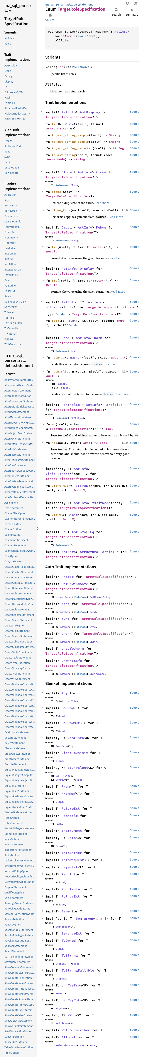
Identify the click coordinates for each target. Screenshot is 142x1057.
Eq (64, 532)
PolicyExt (71, 896)
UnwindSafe (72, 661)
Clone (67, 172)
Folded (61, 314)
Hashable (70, 816)
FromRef (69, 793)
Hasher (75, 357)
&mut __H (118, 357)
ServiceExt (72, 933)
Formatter (95, 247)
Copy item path (50, 15)
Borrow (68, 708)
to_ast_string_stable (70, 141)
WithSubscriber (76, 1030)
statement (86, 4)
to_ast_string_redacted (72, 148)
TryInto (75, 1000)
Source (50, 20)
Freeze (68, 577)
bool (109, 429)
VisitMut (83, 485)
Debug (67, 227)
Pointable (71, 889)
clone (56, 192)
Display (87, 268)
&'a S (101, 918)
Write (69, 124)
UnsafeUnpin (73, 648)
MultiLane (62, 1023)
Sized (64, 387)
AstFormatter (57, 128)
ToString (70, 955)
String (114, 135)
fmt (54, 124)
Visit (73, 515)
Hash (66, 338)
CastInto (76, 738)
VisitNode (101, 503)
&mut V (79, 490)
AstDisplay (90, 112)
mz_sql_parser (55, 4)
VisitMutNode (57, 474)
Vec (69, 36)
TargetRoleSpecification (68, 117)
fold (55, 320)
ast (68, 4)
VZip (72, 1015)
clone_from (61, 210)
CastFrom (61, 746)
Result (51, 251)
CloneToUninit (75, 753)
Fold (70, 320)
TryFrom (75, 985)
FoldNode (53, 307)
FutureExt (71, 808)
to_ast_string (64, 155)
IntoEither (72, 853)
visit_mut (60, 485)
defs (74, 4)
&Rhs (87, 443)
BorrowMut (71, 723)
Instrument (72, 830)
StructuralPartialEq (99, 552)
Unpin (67, 633)
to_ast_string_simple (70, 135)
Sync (66, 619)
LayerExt (70, 867)
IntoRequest (73, 860)
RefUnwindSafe (75, 584)
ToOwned (69, 940)
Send (66, 604)
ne (53, 443)
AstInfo (120, 31)
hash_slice (61, 371)
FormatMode (55, 159)
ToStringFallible (78, 970)
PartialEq (71, 405)
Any (65, 693)
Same (66, 911)
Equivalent (78, 767)
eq (53, 424)
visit (56, 515)
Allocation (72, 1037)
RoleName (86, 36)
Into (72, 838)
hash (55, 357)
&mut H (51, 376)
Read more (102, 203)
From (66, 786)
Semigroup (85, 918)
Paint (67, 874)
